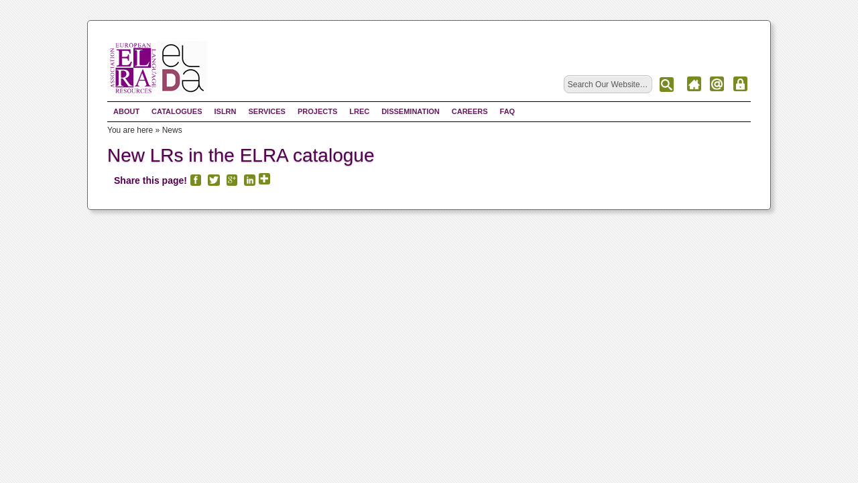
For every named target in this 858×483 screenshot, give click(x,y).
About (126, 111)
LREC (359, 111)
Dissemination (410, 111)
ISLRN (225, 111)
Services (266, 111)
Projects (317, 111)
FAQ (507, 111)
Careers (470, 111)
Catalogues (176, 111)
